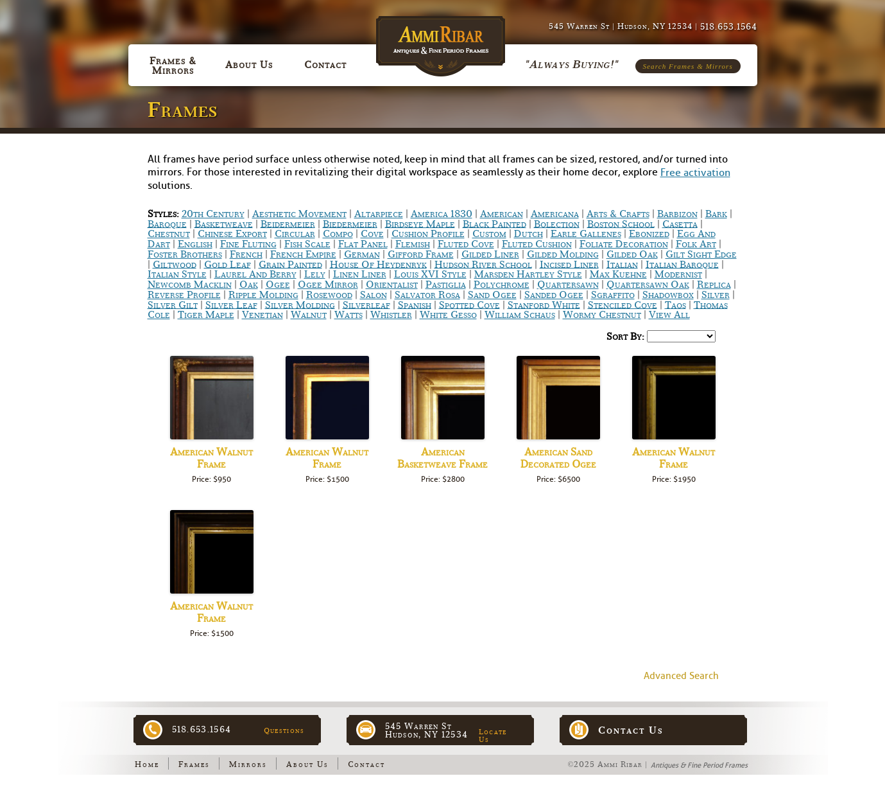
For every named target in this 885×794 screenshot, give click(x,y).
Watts (348, 315)
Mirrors (248, 764)
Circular (295, 234)
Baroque (167, 223)
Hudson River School (483, 264)
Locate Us (493, 735)
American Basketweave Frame (442, 458)
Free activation (695, 172)
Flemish (412, 244)
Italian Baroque (682, 264)
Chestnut (169, 234)
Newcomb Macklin (190, 284)
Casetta (680, 223)
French (246, 254)
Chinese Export (232, 234)
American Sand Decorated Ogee (558, 458)
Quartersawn (568, 284)
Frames (194, 764)
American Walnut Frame (211, 458)
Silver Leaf (231, 304)
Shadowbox (668, 295)
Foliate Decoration (624, 244)
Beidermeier (288, 223)
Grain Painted (290, 264)
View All (669, 315)
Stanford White (544, 304)
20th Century (213, 214)
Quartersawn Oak (647, 284)
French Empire (303, 254)
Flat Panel (363, 244)
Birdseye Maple (420, 223)
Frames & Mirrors (173, 65)
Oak (248, 284)
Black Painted (494, 223)
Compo (338, 234)
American (501, 214)
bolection (557, 223)
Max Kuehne (618, 274)
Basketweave (223, 223)
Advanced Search (681, 676)
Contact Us (631, 730)
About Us (307, 764)
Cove (372, 234)
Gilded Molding (563, 254)
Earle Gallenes (586, 234)
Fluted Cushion (537, 244)
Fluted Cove (466, 244)
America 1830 (441, 214)
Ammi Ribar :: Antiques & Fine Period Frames (443, 39)
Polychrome (501, 284)
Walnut (309, 315)
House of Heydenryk (378, 264)
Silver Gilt (173, 304)
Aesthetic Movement (299, 214)
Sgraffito (613, 295)
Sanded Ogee (553, 295)
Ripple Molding (263, 295)
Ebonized (649, 234)
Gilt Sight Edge (701, 254)
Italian (622, 264)
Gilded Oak (632, 254)
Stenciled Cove (622, 304)
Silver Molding (300, 304)
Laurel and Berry (255, 274)
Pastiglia (445, 284)
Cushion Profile (428, 234)
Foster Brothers (185, 254)
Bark (716, 214)
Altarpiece (378, 214)
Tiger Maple (206, 315)
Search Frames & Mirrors (688, 66)
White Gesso (448, 315)
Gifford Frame (421, 254)
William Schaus (520, 315)
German (362, 254)
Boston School (621, 223)
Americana (555, 214)
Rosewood (329, 295)
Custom (489, 234)
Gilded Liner (490, 254)
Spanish (414, 304)
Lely (314, 274)
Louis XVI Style (430, 274)
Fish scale (307, 244)
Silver (715, 295)
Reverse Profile (184, 295)
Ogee (278, 284)
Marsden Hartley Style (528, 274)
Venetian (262, 315)
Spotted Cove (469, 304)
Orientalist (392, 284)
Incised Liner (569, 264)
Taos (675, 304)
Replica (714, 284)
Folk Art (696, 244)
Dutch (528, 234)
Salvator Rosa (427, 295)
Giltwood (174, 264)
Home (147, 764)
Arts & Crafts (618, 214)
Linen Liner (359, 274)
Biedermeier (350, 223)
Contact (366, 764)
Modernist (678, 274)
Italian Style (177, 274)
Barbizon (677, 214)
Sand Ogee (492, 295)
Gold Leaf (227, 264)
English (195, 244)
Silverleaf (366, 304)
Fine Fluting (248, 244)
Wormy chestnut (602, 315)
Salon (373, 295)
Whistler (391, 315)
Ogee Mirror (328, 284)
